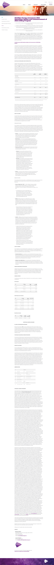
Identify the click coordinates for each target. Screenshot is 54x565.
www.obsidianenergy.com (22, 535)
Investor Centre (4, 19)
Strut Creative (50, 564)
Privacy (41, 564)
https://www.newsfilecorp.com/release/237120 (22, 551)
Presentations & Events (5, 21)
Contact (49, 2)
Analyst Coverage (5, 29)
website (27, 514)
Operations (36, 4)
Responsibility (43, 4)
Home (24, 4)
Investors (50, 4)
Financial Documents (5, 27)
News (3, 25)
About (29, 4)
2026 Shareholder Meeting (6, 23)
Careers (46, 2)
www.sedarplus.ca (34, 513)
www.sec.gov (17, 514)
